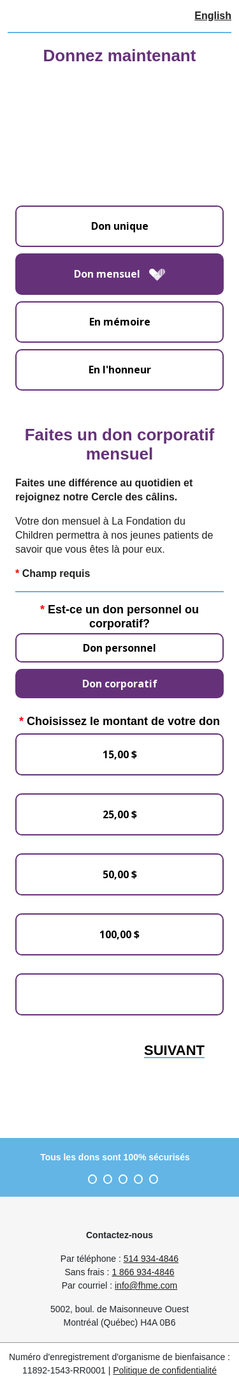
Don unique (119, 226)
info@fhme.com (146, 1285)
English (212, 15)
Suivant (174, 1051)
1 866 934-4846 (143, 1272)
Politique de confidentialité (165, 1370)
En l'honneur (120, 370)
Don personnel (119, 648)
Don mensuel (119, 274)
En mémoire (119, 322)
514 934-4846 (151, 1259)
